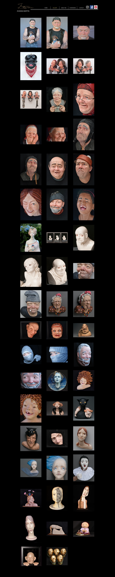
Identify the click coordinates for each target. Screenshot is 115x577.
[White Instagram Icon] (87, 7)
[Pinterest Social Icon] (95, 7)
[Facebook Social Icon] (91, 7)
